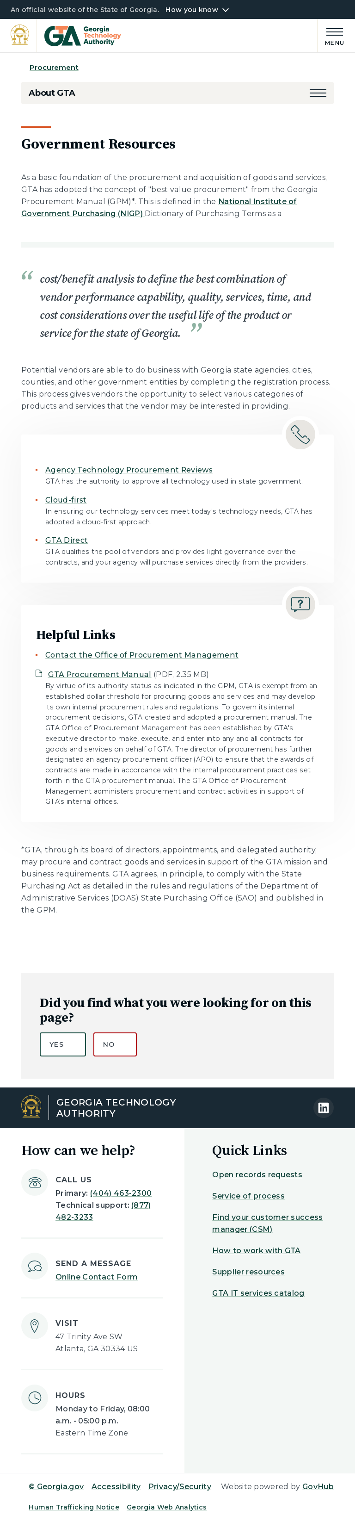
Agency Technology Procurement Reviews (129, 470)
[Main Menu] (331, 35)
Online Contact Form (96, 1277)
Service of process (248, 1196)
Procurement (54, 67)
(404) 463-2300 (121, 1193)
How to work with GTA (256, 1250)
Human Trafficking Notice (74, 1507)
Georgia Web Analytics (167, 1507)
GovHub (318, 1486)
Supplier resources (248, 1271)
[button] (318, 93)
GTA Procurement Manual (100, 674)
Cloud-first (66, 500)
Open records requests (257, 1174)
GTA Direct (66, 540)
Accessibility (116, 1486)
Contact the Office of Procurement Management (142, 655)
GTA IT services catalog (258, 1293)
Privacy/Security (179, 1486)
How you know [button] (191, 9)
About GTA (52, 93)
